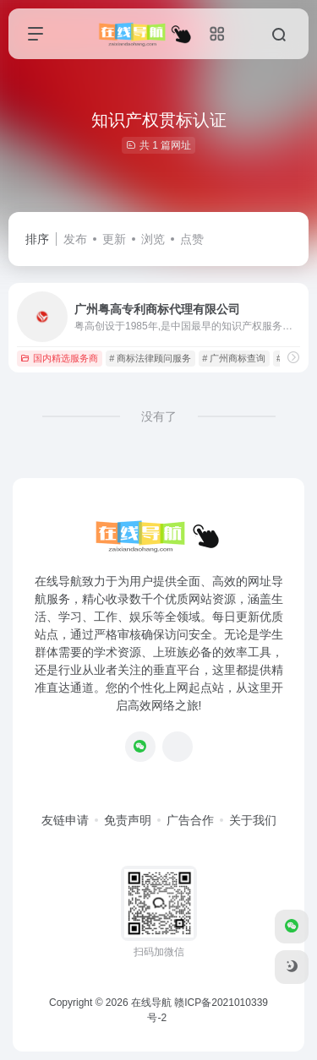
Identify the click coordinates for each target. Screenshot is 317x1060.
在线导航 (151, 1002)
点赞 (192, 239)
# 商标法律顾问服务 (150, 358)
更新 (114, 239)
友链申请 (65, 820)
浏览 (153, 239)
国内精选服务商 (59, 358)
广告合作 (190, 820)
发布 (75, 239)
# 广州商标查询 (233, 358)
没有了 (159, 416)
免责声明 (127, 820)
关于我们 (252, 820)
